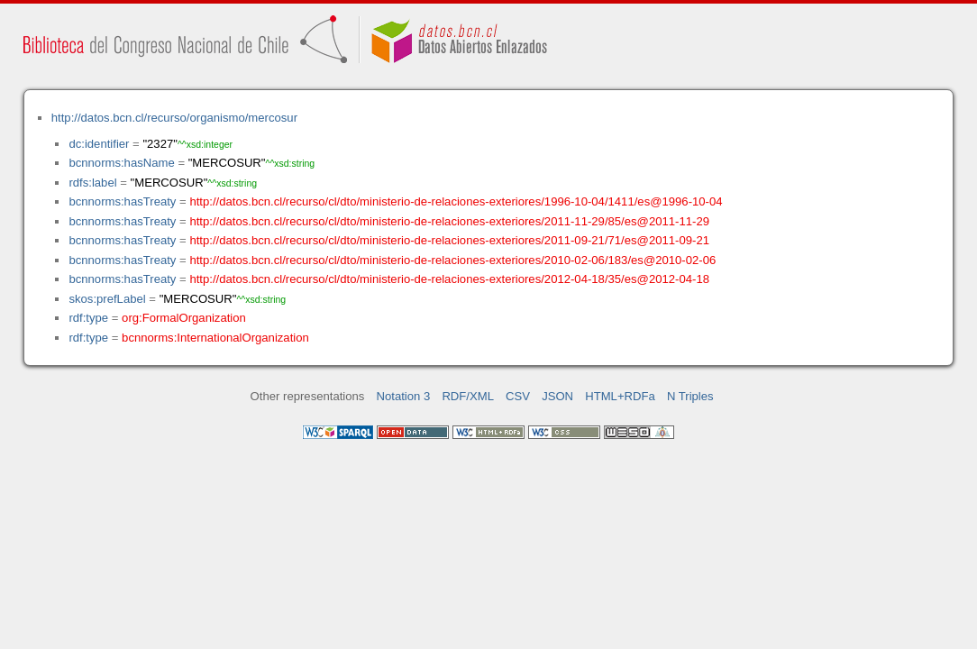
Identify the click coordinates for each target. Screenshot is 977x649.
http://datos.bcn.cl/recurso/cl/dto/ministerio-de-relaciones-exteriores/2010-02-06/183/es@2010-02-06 (452, 260)
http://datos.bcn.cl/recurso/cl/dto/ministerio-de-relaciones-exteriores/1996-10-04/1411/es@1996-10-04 (455, 201)
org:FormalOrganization (184, 317)
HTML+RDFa (620, 396)
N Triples (690, 396)
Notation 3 (404, 396)
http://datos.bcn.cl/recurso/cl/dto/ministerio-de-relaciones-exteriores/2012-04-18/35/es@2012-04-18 (449, 279)
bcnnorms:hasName (121, 162)
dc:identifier (98, 144)
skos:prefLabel (106, 299)
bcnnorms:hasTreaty (122, 201)
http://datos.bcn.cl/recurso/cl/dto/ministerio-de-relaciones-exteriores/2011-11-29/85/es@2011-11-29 (449, 221)
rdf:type (88, 317)
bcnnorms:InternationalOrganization (215, 337)
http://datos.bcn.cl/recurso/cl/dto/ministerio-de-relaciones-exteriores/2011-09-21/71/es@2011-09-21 (449, 240)
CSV (518, 396)
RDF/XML (468, 396)
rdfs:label (92, 182)
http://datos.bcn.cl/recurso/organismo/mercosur (174, 117)
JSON (557, 396)
